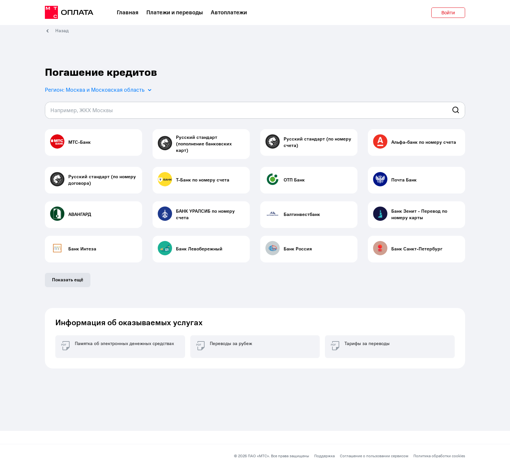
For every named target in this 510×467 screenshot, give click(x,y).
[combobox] (255, 110)
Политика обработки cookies (439, 456)
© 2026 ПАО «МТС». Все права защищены (271, 456)
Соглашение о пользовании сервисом (374, 456)
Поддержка (324, 456)
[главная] (69, 13)
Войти (448, 12)
